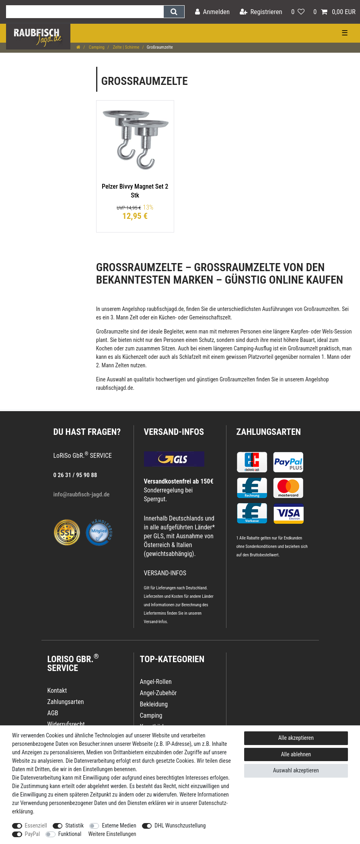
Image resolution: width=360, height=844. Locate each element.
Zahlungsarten (269, 432)
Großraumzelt (303, 348)
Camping (96, 47)
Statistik (74, 825)
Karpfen (299, 331)
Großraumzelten (321, 309)
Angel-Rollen (156, 681)
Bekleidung (154, 704)
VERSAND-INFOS (174, 432)
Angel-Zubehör (158, 693)
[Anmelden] (212, 12)
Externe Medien (119, 825)
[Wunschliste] (298, 12)
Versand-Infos (155, 621)
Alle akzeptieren (296, 738)
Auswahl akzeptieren (296, 770)
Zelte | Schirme (126, 47)
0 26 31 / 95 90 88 (75, 475)
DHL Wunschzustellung (180, 825)
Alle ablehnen (296, 754)
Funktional (70, 834)
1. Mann (330, 357)
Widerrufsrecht (66, 724)
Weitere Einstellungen (112, 834)
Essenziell (36, 825)
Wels (327, 331)
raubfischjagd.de (165, 309)
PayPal (32, 834)
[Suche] (174, 11)
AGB (52, 713)
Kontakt (57, 690)
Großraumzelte (112, 331)
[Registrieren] (261, 12)
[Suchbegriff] (84, 11)
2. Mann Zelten (112, 365)
